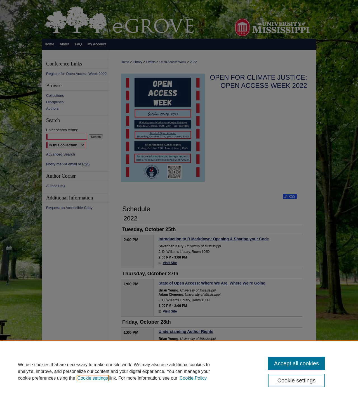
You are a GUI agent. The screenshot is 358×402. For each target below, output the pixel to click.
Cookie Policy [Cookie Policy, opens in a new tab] (193, 378)
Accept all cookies (296, 363)
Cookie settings (92, 378)
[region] (179, 371)
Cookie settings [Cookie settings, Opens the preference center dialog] (296, 380)
